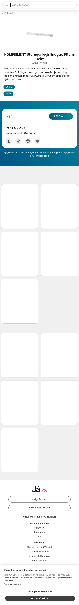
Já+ (39, 536)
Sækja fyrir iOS (39, 499)
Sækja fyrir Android (39, 507)
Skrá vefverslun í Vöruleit (39, 547)
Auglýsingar (39, 527)
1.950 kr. (59, 116)
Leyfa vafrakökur (40, 598)
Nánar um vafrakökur (13, 584)
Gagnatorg (39, 532)
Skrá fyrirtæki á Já (40, 551)
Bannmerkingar (39, 560)
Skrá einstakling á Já (39, 556)
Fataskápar (11, 13)
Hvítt (8, 93)
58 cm (9, 86)
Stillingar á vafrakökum (40, 591)
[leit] (39, 5)
